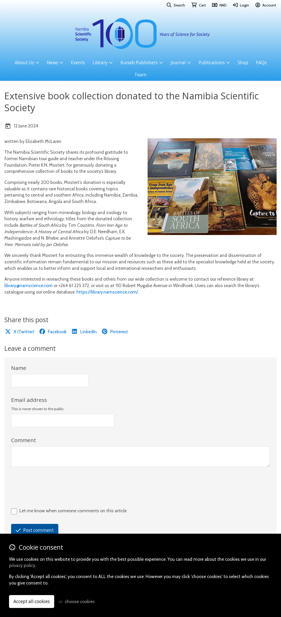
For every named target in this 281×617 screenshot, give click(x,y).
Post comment (35, 530)
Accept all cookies (31, 601)
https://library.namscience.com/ (107, 292)
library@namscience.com (28, 285)
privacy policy (22, 565)
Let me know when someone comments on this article (73, 510)
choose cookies (80, 601)
